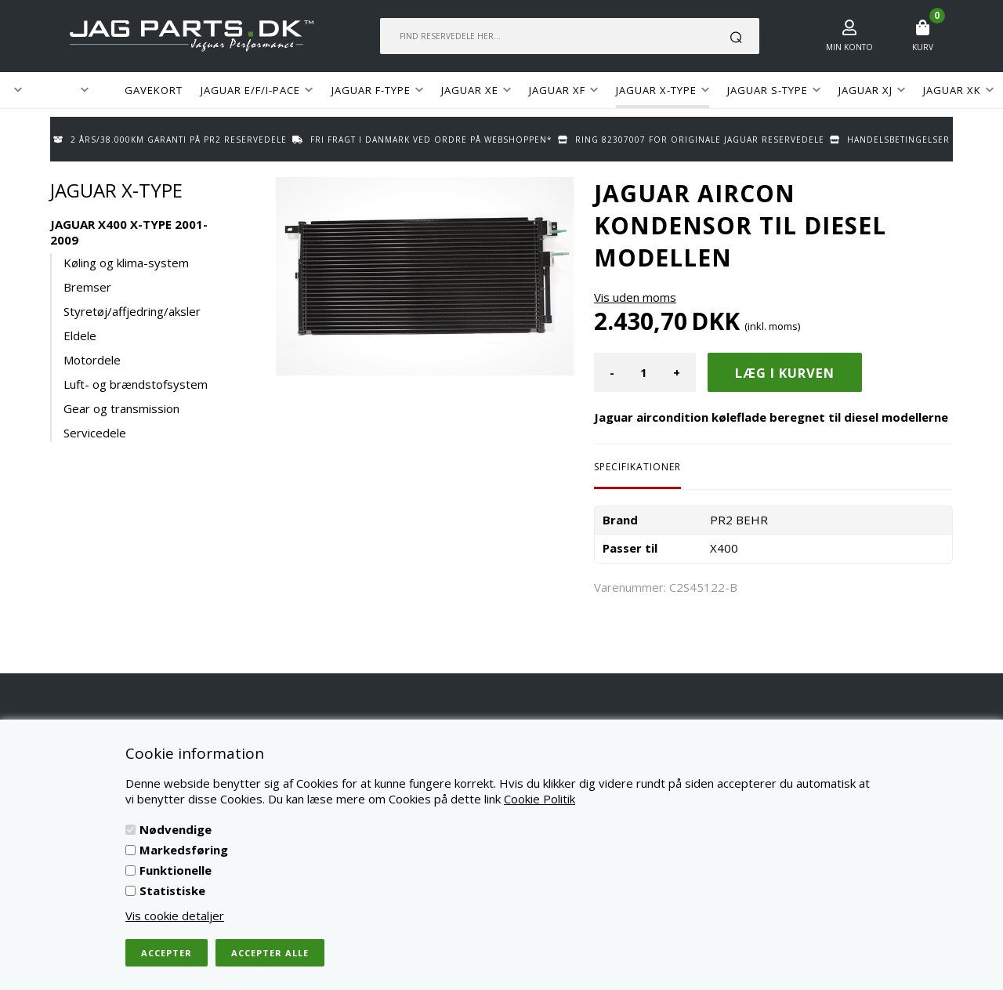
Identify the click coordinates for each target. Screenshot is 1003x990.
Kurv (922, 47)
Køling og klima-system (126, 262)
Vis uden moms (635, 297)
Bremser (87, 287)
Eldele (79, 335)
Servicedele (94, 433)
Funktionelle (175, 870)
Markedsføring (183, 850)
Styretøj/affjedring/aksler (132, 311)
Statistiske (172, 890)
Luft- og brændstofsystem (135, 384)
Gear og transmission (121, 408)
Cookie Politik (539, 799)
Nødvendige (175, 829)
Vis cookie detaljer (174, 915)
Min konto (849, 47)
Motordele (92, 360)
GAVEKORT (154, 90)
